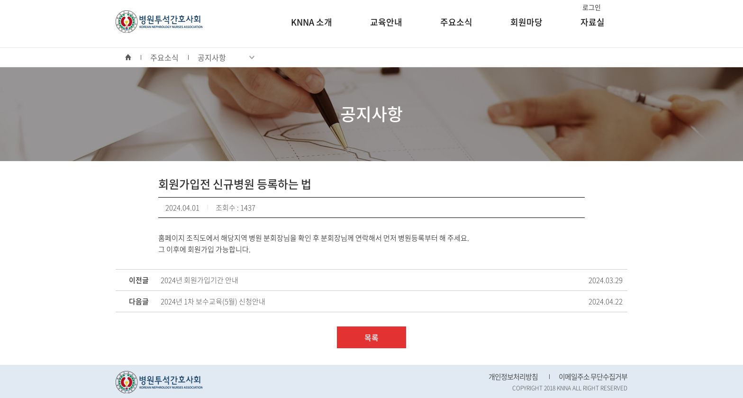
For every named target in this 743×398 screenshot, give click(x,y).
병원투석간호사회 (159, 21)
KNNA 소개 (311, 22)
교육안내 (386, 22)
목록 (371, 337)
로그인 (591, 7)
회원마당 (526, 22)
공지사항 (226, 57)
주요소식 (456, 22)
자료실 (592, 22)
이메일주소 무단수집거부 (593, 376)
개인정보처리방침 (513, 376)
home (133, 57)
